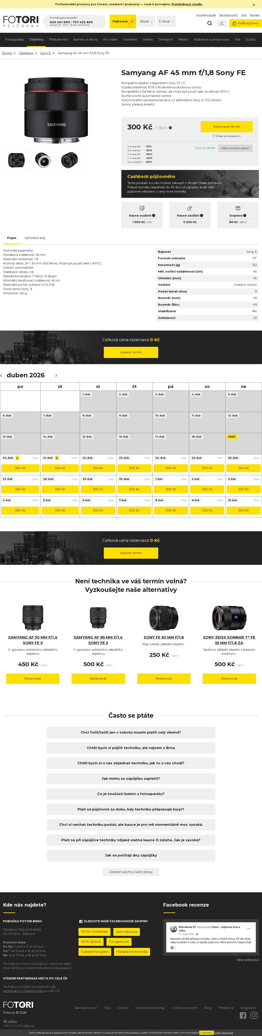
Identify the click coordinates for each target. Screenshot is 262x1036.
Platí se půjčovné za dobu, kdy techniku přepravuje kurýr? (130, 809)
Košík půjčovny (245, 23)
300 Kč (20, 468)
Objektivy (36, 39)
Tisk (237, 39)
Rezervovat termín (226, 126)
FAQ (244, 14)
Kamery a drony (85, 39)
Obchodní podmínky (150, 1008)
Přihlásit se (226, 1008)
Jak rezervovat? (228, 14)
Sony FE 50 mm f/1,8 (164, 637)
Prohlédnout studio (186, 4)
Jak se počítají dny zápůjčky (131, 855)
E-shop (166, 21)
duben (17, 375)
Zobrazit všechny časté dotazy (131, 872)
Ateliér (183, 39)
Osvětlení (130, 39)
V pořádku (206, 1032)
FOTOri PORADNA (94, 932)
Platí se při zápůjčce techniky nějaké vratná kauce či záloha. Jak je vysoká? (130, 840)
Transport (165, 39)
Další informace (223, 1032)
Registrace (248, 1008)
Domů (7, 53)
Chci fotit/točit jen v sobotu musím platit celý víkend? (131, 732)
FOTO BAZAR (91, 942)
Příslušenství (58, 39)
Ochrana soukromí (185, 1008)
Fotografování (119, 942)
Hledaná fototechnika (132, 952)
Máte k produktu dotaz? (235, 148)
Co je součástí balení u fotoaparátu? (131, 794)
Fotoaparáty (14, 39)
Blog (208, 1008)
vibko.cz (28, 1025)
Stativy (148, 39)
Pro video (110, 39)
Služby (250, 39)
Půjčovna (123, 21)
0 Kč (149, 222)
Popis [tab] (12, 238)
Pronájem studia (206, 14)
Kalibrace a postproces (211, 39)
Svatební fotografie (94, 952)
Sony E (45, 53)
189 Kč (243, 222)
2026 (37, 375)
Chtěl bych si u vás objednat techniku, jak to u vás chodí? (131, 763)
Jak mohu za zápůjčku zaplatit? (131, 778)
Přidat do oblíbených (227, 136)
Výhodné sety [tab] (35, 238)
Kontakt (255, 14)
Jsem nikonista (126, 932)
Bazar (146, 21)
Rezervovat (32, 678)
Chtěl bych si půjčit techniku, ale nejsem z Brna (131, 748)
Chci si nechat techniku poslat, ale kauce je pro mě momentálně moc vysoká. (131, 824)
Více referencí (248, 960)
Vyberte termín (131, 352)
